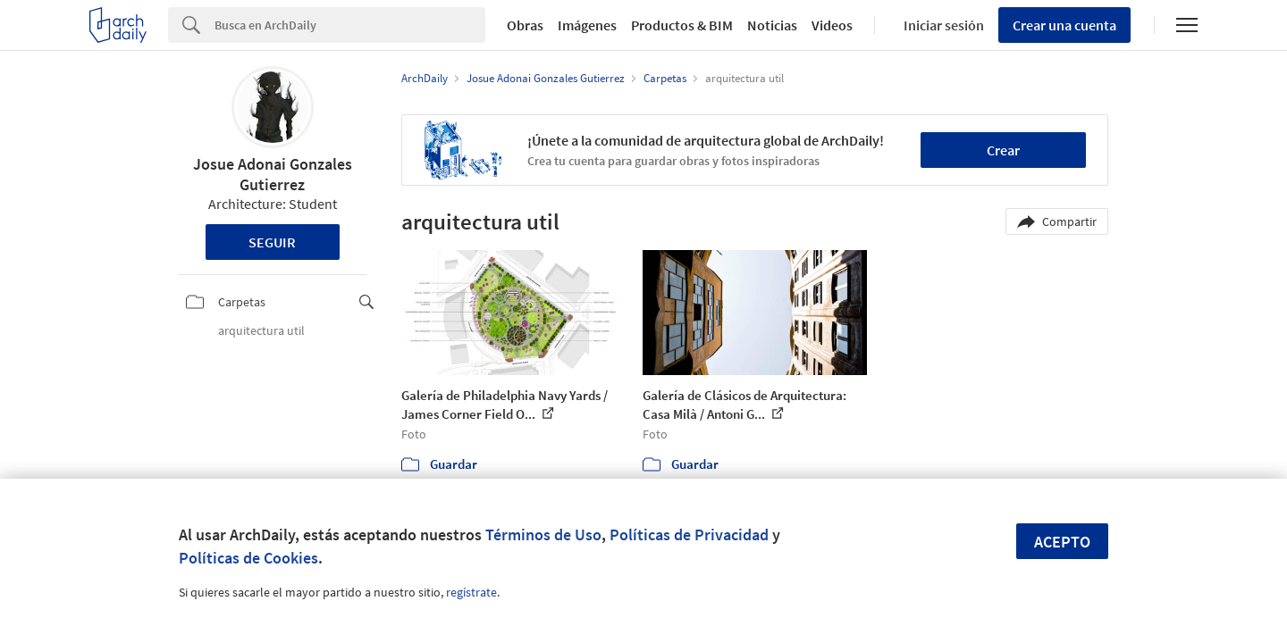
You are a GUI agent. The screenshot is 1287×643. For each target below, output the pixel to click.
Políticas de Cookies (248, 557)
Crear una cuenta (1064, 25)
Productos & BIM (682, 25)
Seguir (272, 242)
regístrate (471, 592)
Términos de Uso (543, 534)
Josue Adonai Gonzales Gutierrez (272, 174)
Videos (832, 25)
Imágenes (587, 25)
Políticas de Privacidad (689, 534)
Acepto (1062, 541)
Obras (525, 25)
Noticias (772, 25)
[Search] (349, 25)
